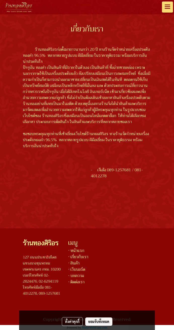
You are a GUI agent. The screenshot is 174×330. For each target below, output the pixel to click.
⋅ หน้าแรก (76, 250)
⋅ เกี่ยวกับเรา (78, 256)
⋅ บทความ (76, 275)
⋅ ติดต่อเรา (76, 282)
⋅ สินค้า (73, 263)
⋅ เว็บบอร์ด (76, 269)
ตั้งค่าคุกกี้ (72, 321)
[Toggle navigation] (167, 7)
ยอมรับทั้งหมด (98, 321)
